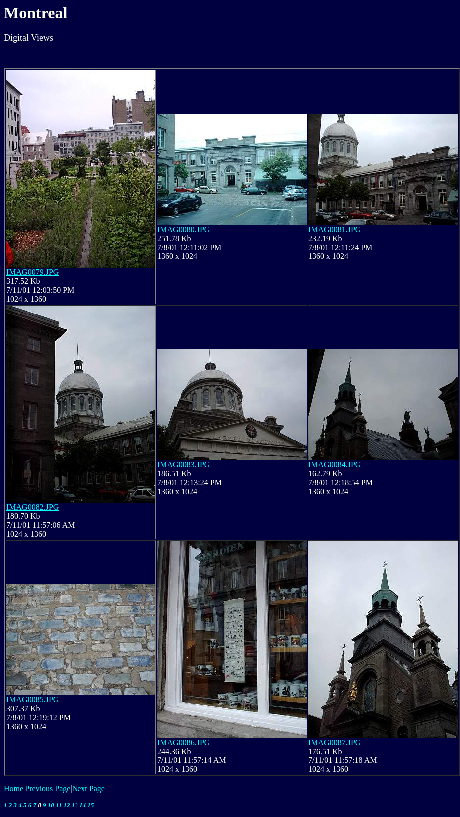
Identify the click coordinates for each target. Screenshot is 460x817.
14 (82, 805)
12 (67, 805)
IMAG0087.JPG (334, 742)
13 (75, 805)
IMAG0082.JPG (32, 507)
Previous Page (47, 788)
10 (51, 805)
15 (90, 805)
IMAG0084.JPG (334, 464)
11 (59, 805)
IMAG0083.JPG (183, 464)
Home (13, 788)
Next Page (88, 788)
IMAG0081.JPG (334, 229)
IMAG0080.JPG (183, 229)
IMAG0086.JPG (183, 742)
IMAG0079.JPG (32, 272)
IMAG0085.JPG (32, 699)
